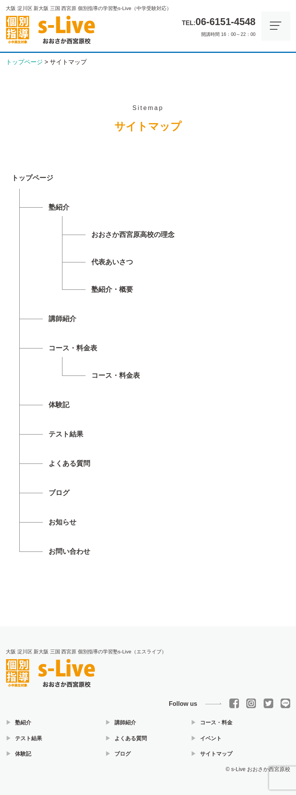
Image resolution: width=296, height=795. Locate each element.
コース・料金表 (73, 348)
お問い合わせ (69, 551)
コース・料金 (216, 722)
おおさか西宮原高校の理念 (133, 234)
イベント (211, 738)
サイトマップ (216, 754)
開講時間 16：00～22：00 (219, 25)
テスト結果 (66, 434)
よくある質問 (69, 463)
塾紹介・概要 (112, 289)
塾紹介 (59, 207)
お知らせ (62, 522)
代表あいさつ (112, 262)
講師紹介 (62, 319)
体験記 (59, 405)
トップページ (32, 178)
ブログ (59, 493)
